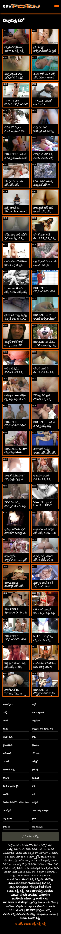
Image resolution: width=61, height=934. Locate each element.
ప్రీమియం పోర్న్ (30, 836)
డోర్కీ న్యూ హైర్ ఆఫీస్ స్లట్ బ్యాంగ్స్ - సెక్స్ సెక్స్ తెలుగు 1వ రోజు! (15, 238)
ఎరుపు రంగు (8, 737)
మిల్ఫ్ (5, 712)
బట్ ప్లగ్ (35, 761)
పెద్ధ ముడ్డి (35, 778)
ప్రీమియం (35, 745)
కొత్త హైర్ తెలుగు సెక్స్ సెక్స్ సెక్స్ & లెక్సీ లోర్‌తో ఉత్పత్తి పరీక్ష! (15, 667)
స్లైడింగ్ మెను (7, 745)
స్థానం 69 (6, 827)
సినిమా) (6, 778)
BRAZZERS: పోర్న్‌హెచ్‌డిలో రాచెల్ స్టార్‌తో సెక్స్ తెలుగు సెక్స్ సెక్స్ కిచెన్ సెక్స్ (15, 641)
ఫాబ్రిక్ (34, 819)
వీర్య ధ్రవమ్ (7, 819)
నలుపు (5, 729)
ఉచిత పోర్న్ (28, 845)
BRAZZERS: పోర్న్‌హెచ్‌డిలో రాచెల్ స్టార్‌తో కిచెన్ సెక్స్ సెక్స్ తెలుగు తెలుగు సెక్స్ (44, 293)
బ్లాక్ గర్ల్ (35, 770)
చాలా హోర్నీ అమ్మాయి (40, 810)
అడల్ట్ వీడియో (14, 849)
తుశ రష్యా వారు (38, 712)
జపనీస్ (5, 794)
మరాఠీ (5, 721)
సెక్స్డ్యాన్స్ (34, 856)
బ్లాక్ (33, 794)
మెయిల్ (6, 761)
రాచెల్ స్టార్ (7, 810)
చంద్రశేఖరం (36, 721)
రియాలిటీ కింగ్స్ (8, 770)
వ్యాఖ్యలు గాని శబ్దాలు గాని (42, 729)
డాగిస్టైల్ (35, 802)
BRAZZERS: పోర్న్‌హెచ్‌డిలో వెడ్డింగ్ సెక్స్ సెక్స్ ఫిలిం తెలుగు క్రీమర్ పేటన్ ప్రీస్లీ (15, 427)
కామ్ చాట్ (7, 753)
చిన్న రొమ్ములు (37, 827)
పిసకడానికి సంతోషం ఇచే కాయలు (15, 802)
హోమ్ (34, 737)
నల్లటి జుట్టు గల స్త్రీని (10, 786)
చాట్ (33, 786)
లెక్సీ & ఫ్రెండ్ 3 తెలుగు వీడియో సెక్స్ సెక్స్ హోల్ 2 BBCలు (44, 372)
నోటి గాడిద (36, 753)
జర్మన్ (34, 704)
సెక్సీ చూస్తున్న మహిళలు (15, 860)
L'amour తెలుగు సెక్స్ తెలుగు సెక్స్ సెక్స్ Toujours (15, 292)
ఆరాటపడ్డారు (8, 704)
